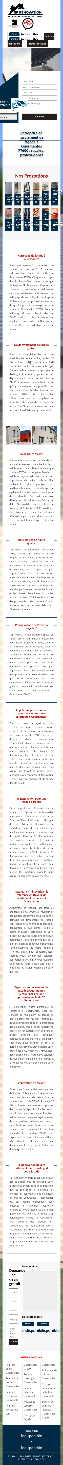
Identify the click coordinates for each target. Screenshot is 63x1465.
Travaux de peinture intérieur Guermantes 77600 (48, 1409)
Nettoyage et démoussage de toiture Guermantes (49, 1390)
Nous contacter (37, 43)
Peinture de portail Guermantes (12, 1382)
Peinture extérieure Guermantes (30, 1392)
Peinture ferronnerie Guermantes (12, 1396)
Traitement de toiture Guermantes (49, 1374)
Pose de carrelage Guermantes (30, 1378)
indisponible (29, 34)
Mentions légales (31, 1459)
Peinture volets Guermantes (12, 1368)
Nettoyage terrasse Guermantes (30, 1405)
